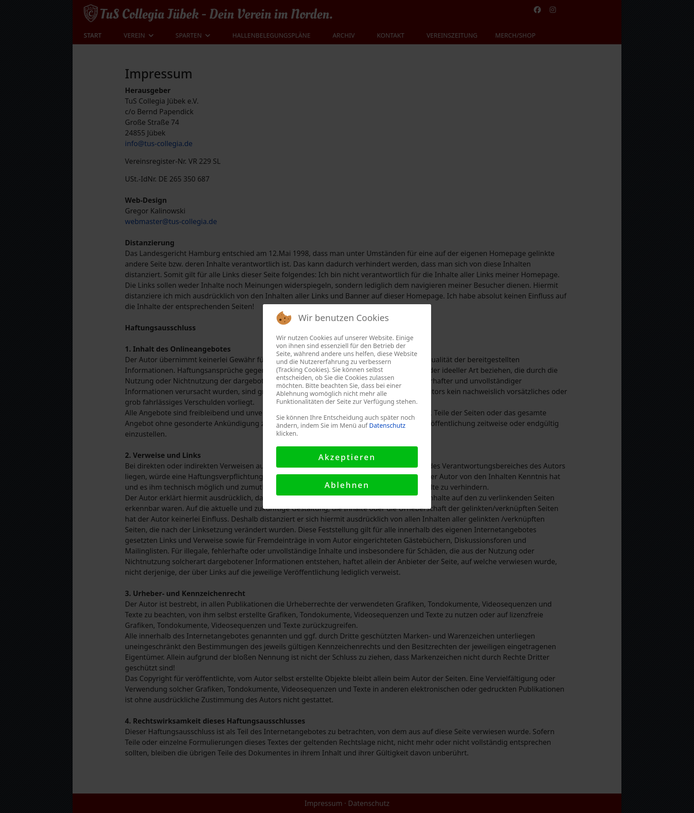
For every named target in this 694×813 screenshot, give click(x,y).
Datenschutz (387, 425)
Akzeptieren (346, 457)
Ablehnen (347, 485)
